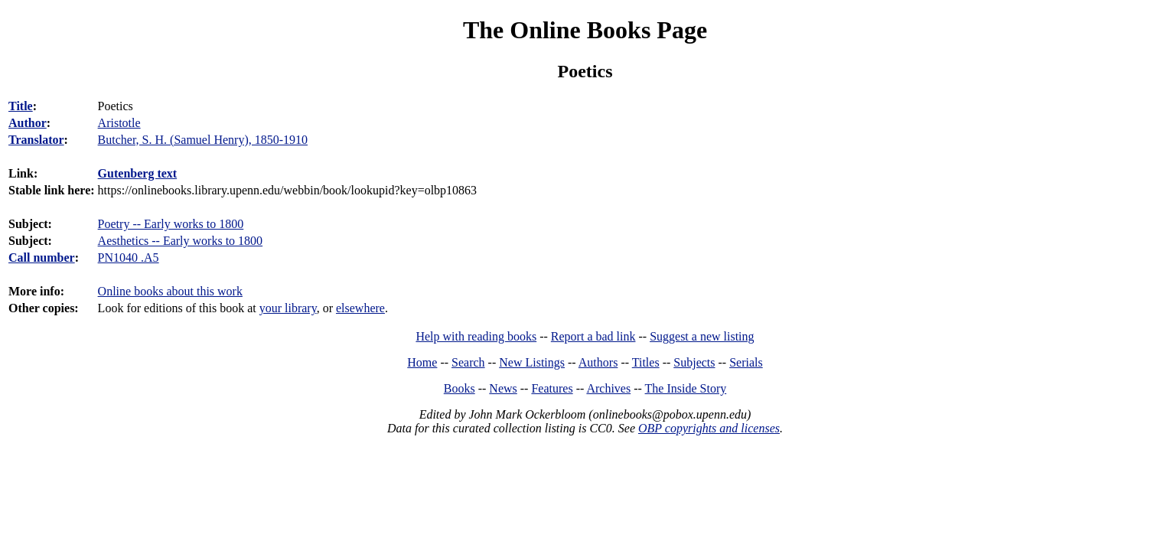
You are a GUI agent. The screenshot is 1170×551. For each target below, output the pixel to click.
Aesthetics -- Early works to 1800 (180, 240)
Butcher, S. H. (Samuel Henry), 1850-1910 (203, 139)
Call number (41, 257)
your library (288, 308)
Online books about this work (170, 291)
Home (422, 362)
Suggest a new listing (702, 336)
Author (27, 122)
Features (551, 388)
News (503, 388)
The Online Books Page (585, 30)
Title (20, 105)
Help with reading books (476, 336)
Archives (608, 388)
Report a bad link (593, 336)
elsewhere (360, 308)
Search (468, 362)
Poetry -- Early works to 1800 (171, 223)
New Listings (532, 362)
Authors (598, 362)
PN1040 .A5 (128, 257)
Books (459, 388)
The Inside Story (686, 388)
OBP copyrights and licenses (709, 428)
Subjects (694, 362)
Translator (36, 139)
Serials (746, 362)
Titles (646, 362)
